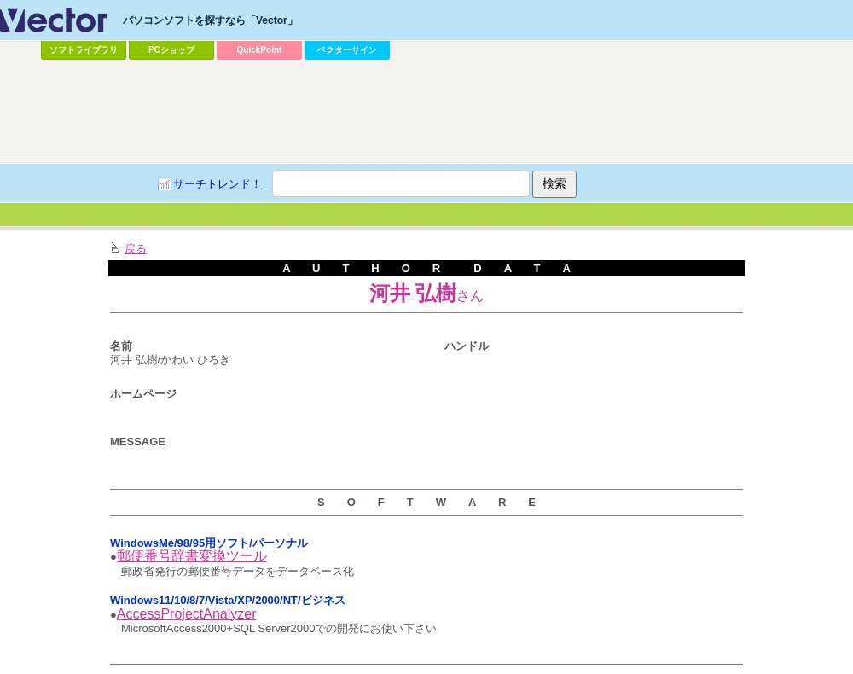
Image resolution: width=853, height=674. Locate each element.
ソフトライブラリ (83, 50)
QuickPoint (259, 50)
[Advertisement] (317, 192)
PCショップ (171, 50)
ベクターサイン (347, 50)
